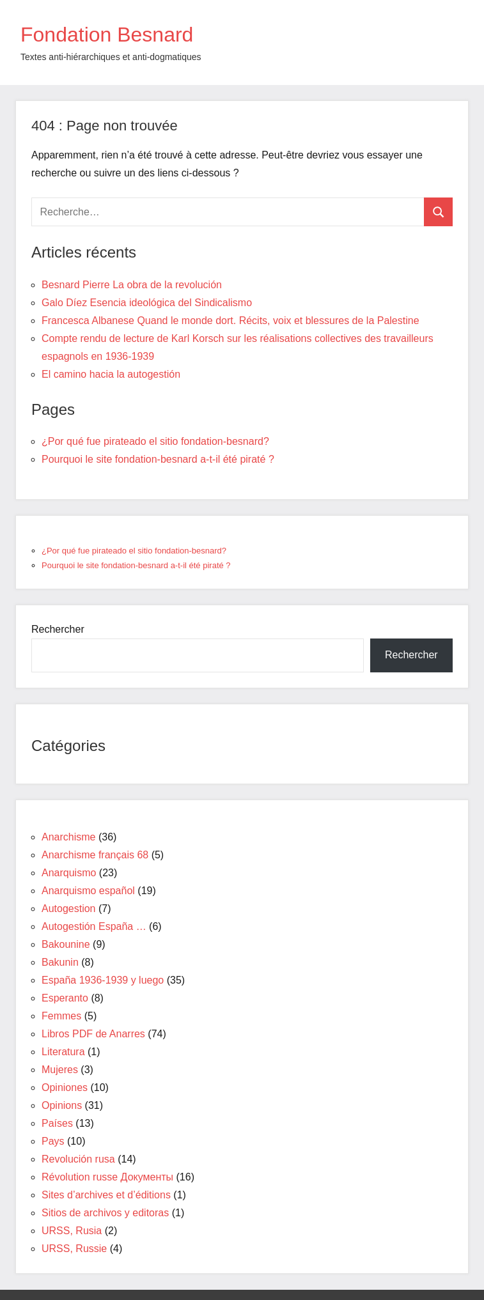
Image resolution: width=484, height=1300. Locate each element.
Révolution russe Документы (107, 1177)
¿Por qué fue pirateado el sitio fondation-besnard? (155, 441)
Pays (53, 1141)
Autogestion (69, 908)
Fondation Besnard (106, 34)
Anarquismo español (88, 890)
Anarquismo (69, 872)
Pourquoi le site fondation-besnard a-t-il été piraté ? (158, 459)
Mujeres (60, 1069)
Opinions (62, 1105)
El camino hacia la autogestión (111, 374)
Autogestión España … (94, 926)
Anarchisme (68, 837)
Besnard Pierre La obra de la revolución (132, 284)
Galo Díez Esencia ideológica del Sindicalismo (147, 302)
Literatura (63, 1051)
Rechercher (57, 629)
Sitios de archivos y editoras (105, 1212)
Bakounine (66, 944)
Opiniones (65, 1087)
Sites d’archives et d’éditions (106, 1194)
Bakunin (60, 962)
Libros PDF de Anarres (93, 1033)
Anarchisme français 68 (95, 854)
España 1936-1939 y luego (103, 980)
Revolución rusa (78, 1159)
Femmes (61, 1015)
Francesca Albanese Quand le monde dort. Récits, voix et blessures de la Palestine (230, 320)
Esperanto (65, 998)
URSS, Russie (74, 1248)
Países (57, 1123)
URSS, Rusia (72, 1230)
